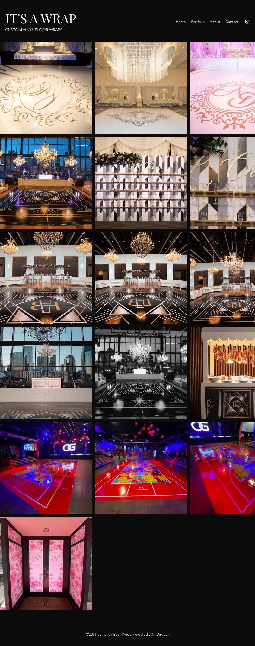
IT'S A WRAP (40, 18)
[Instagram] (247, 21)
